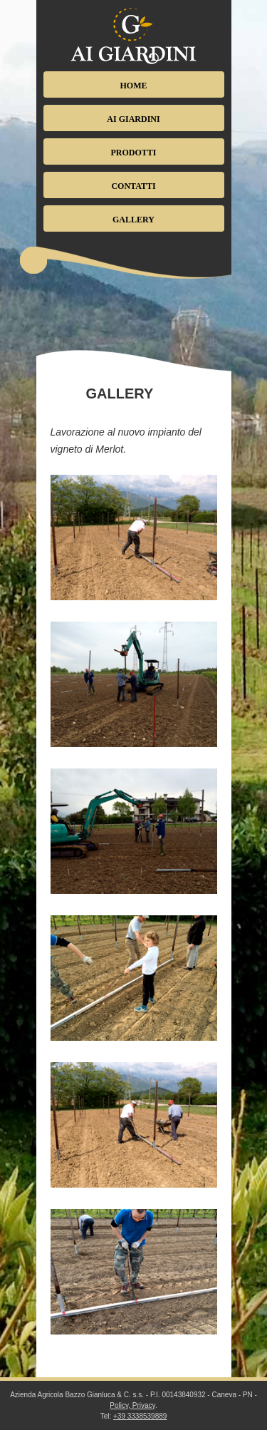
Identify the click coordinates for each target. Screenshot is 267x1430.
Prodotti (133, 153)
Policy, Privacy (132, 1405)
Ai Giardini (133, 119)
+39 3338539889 (140, 1416)
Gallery (133, 220)
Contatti (133, 186)
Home (133, 86)
